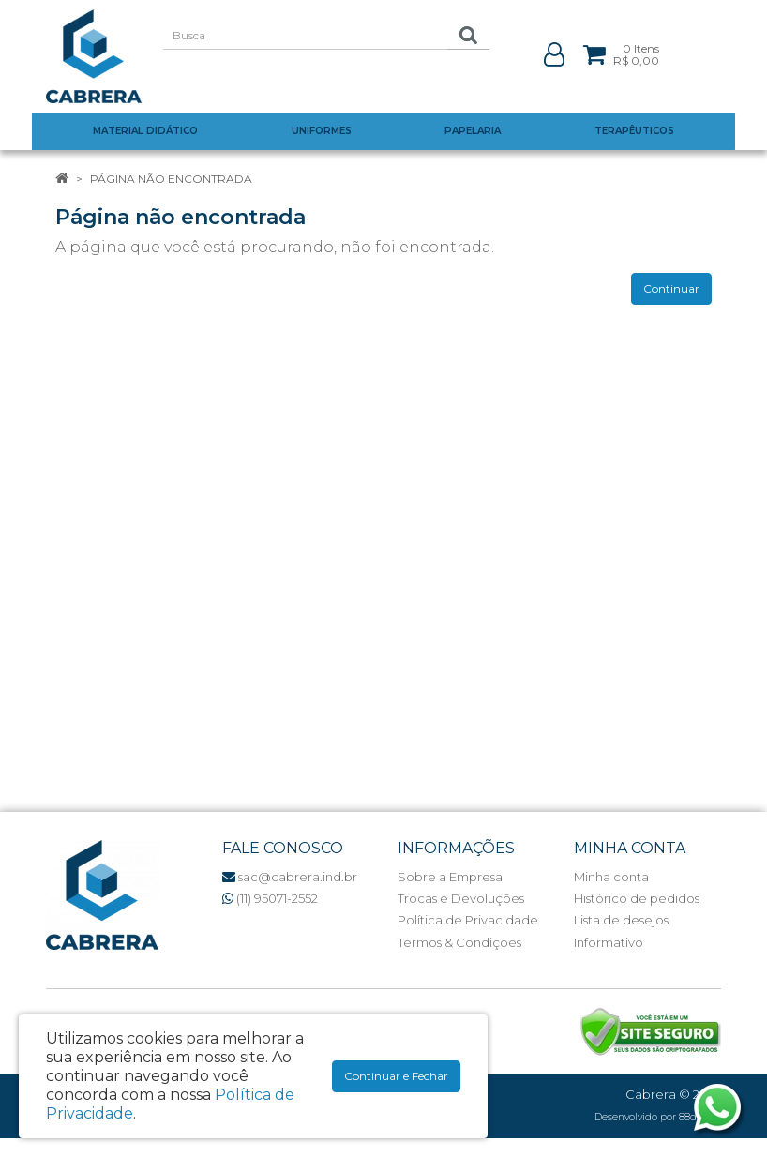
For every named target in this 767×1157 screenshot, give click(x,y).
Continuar (671, 288)
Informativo (608, 942)
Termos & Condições (459, 942)
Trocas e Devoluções (461, 898)
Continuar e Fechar (396, 1076)
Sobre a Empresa (450, 876)
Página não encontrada (171, 179)
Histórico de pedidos (636, 898)
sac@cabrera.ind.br (289, 876)
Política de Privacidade (468, 919)
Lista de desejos (621, 919)
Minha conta (611, 876)
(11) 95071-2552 (270, 898)
